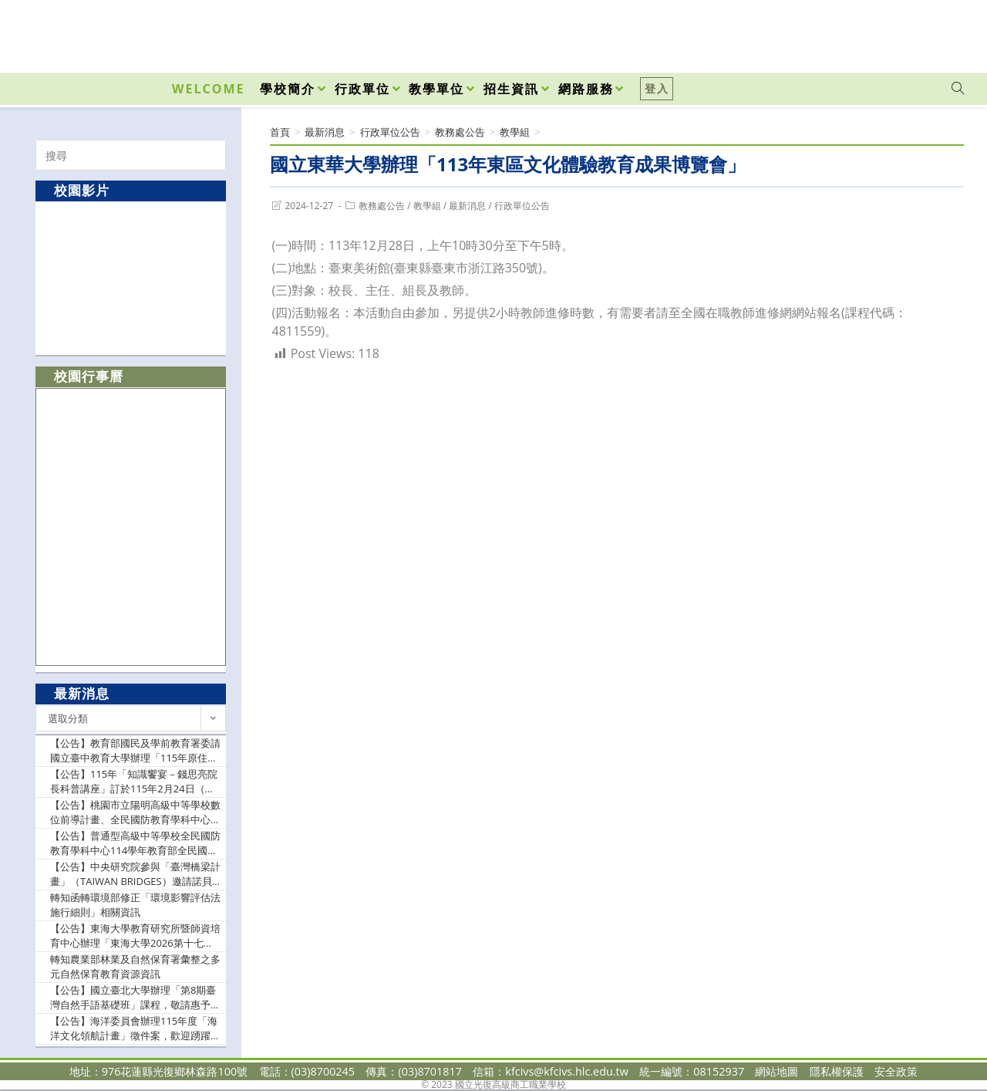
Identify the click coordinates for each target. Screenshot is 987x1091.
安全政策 (896, 1071)
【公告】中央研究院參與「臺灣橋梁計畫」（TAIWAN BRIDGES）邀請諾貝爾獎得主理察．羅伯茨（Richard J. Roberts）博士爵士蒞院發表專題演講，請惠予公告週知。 (135, 875)
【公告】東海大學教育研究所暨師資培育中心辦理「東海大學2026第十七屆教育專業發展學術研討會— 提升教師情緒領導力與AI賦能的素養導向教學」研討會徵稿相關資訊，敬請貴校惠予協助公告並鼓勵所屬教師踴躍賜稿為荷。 (135, 936)
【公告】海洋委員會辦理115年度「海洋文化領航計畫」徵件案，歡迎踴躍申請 (135, 1029)
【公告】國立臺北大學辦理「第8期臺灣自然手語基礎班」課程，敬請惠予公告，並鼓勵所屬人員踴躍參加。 (135, 998)
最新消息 (467, 205)
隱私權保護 (837, 1071)
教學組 (427, 205)
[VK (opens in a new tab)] (937, 32)
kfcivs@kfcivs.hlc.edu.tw (566, 1071)
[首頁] (280, 132)
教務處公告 (382, 205)
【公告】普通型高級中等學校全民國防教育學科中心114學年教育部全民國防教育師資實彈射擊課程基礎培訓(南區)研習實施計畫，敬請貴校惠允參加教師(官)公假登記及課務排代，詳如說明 (135, 844)
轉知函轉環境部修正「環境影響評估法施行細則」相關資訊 (135, 905)
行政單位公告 (522, 205)
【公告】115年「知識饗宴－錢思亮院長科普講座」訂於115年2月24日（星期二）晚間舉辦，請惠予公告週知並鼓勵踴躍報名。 (135, 782)
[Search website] (958, 88)
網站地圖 (776, 1071)
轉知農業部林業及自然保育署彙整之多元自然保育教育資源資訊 (135, 966)
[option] (131, 277)
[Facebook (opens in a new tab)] (870, 32)
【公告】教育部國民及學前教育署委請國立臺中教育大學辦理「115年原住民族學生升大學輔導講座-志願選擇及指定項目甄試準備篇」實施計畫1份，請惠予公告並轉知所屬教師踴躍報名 (135, 751)
